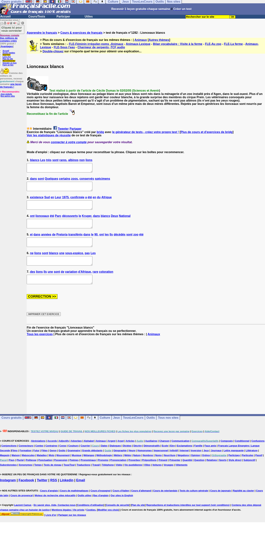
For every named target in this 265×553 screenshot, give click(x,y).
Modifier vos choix (108, 521)
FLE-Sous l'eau (64, 47)
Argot (120, 452)
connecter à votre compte (69, 142)
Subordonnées (8, 476)
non (82, 160)
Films (14, 462)
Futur (36, 462)
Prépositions (149, 471)
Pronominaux (88, 471)
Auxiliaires (151, 452)
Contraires (51, 457)
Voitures (157, 476)
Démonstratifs (152, 457)
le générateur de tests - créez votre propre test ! (145, 132)
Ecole (165, 457)
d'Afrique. (85, 281)
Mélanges (88, 466)
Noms (158, 466)
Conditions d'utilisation (90, 516)
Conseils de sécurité (117, 516)
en (52, 200)
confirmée (77, 200)
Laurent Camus (22, 516)
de (54, 241)
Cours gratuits (11, 429)
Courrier (85, 457)
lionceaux (42, 220)
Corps (62, 457)
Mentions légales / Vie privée (68, 521)
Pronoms (103, 471)
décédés (120, 241)
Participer (63, 16)
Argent (112, 452)
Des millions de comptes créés (9, 38)
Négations (183, 466)
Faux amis (210, 457)
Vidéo (119, 476)
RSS (53, 492)
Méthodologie (104, 466)
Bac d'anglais (101, 507)
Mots (51, 466)
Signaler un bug (10, 63)
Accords (52, 452)
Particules (247, 466)
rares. (63, 160)
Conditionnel (242, 452)
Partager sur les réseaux (72, 526)
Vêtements (181, 476)
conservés (87, 180)
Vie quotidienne (133, 476)
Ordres (206, 466)
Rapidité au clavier (243, 502)
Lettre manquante (234, 462)
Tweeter (63, 128)
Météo (127, 466)
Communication (181, 452)
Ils (111, 241)
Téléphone (108, 476)
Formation (25, 462)
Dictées (127, 457)
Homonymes (144, 462)
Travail (96, 476)
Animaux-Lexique (138, 44)
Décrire (137, 457)
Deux (114, 220)
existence (36, 200)
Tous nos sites (168, 429)
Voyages (168, 476)
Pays (11, 471)
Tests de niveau (53, 476)
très (48, 160)
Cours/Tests (36, 16)
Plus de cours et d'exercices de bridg (206, 132)
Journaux (216, 462)
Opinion (195, 466)
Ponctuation (45, 471)
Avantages (7, 46)
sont (55, 160)
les (107, 241)
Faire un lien (8, 65)
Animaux (141, 39)
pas (87, 261)
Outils (150, 429)
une (61, 261)
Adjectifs (64, 452)
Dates (104, 457)
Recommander (9, 61)
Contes (39, 457)
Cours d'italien (121, 502)
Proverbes (134, 471)
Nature (137, 466)
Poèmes (74, 471)
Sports (223, 471)
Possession (60, 471)
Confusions (258, 452)
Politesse (31, 471)
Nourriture (170, 466)
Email (80, 492)
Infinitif (174, 462)
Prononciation (118, 471)
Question (199, 471)
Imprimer (6, 55)
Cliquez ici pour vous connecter (11, 29)
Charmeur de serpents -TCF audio (101, 47)
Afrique (106, 200)
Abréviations (38, 452)
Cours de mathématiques (74, 502)
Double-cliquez (53, 51)
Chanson (164, 452)
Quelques (51, 180)
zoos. (75, 180)
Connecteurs (26, 457)
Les (42, 160)
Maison (16, 466)
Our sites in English (122, 507)
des (32, 281)
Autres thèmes (159, 39)
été (90, 200)
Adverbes (76, 452)
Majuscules (28, 466)
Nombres (148, 466)
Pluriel (20, 471)
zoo (135, 241)
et (31, 241)
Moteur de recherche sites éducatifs (55, 507)
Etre (172, 457)
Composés (226, 452)
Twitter (42, 492)
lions (89, 160)
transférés (75, 241)
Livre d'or (7, 57)
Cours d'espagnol (101, 502)
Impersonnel (161, 462)
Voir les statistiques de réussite (49, 135)
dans (33, 180)
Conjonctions (9, 457)
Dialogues (115, 457)
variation (71, 281)
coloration (106, 281)
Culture (105, 429)
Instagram (8, 492)
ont (32, 220)
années (46, 241)
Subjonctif (249, 471)
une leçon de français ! (10, 85)
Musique (77, 466)
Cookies (91, 521)
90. (96, 241)
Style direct (235, 471)
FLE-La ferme (233, 44)
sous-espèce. (74, 261)
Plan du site (8, 59)
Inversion (196, 462)
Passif (258, 466)
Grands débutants (92, 462)
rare (95, 281)
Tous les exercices (40, 345)
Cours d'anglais (49, 502)
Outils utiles (84, 507)
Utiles (89, 16)
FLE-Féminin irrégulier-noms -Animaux (96, 44)
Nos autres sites (8, 96)
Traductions (83, 476)
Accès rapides (9, 53)
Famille (198, 457)
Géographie (120, 462)
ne (31, 261)
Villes (147, 476)
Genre (53, 462)
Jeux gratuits (6, 94)
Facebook (26, 492)
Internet (184, 462)
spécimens (102, 180)
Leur (58, 200)
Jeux (116, 429)
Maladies (42, 466)
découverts (70, 220)
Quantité (187, 471)
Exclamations (184, 457)
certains (64, 180)
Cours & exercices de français (81, 32)
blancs (34, 160)
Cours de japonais (220, 502)
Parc (58, 220)
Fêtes (44, 462)
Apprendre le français (42, 32)
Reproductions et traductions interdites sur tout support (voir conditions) (188, 516)
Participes (234, 466)
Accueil (5, 16)
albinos (73, 160)
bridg (100, 132)
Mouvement (63, 466)
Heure (132, 462)
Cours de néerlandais (165, 502)
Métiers (118, 466)
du (99, 200)
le (80, 220)
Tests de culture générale (193, 502)
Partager (76, 128)
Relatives (211, 471)
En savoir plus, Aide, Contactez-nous (54, 516)
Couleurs (73, 457)
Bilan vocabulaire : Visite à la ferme (177, 44)
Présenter (174, 471)
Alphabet (89, 452)
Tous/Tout (69, 476)
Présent (163, 471)
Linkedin (66, 492)
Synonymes (25, 476)
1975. (65, 200)
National (124, 220)
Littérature (251, 462)
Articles (130, 452)
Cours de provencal (21, 507)
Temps (38, 476)
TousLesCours (133, 429)
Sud (47, 200)
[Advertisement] (146, 383)
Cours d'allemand (141, 502)
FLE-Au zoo (213, 44)
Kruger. (87, 220)
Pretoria (61, 241)
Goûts (62, 462)
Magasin (5, 466)
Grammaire (74, 462)
